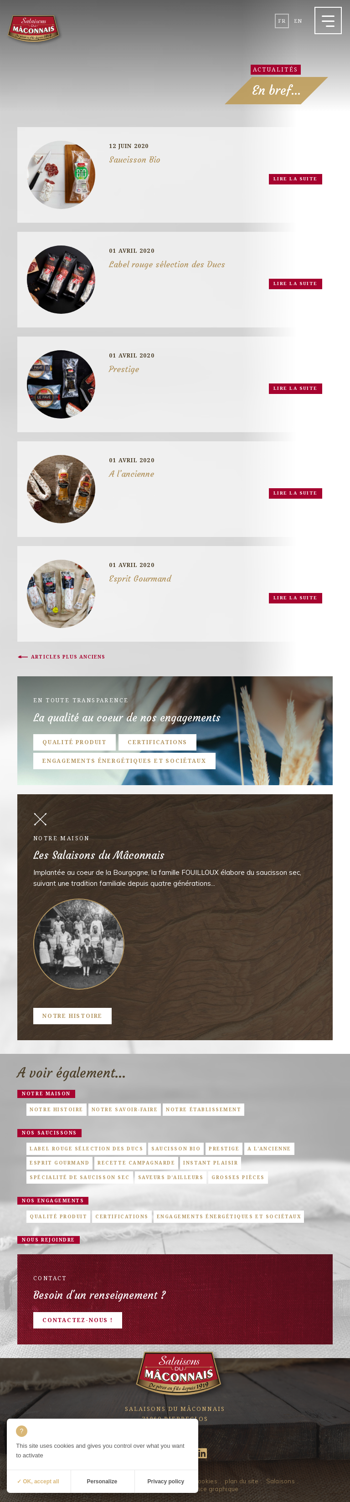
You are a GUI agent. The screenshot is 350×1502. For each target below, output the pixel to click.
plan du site (241, 1481)
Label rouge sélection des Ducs (86, 1148)
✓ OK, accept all (38, 1481)
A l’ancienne (269, 1148)
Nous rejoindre (48, 1239)
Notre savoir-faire (125, 1109)
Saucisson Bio (176, 1148)
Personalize (102, 1481)
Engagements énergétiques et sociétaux (124, 761)
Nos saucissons (49, 1132)
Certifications (157, 742)
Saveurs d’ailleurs (171, 1177)
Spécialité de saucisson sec (79, 1177)
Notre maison (46, 1093)
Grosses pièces (237, 1177)
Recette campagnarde (136, 1163)
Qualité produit (74, 742)
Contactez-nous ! (77, 1320)
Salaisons (280, 1481)
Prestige (224, 1148)
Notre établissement (203, 1109)
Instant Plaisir (210, 1163)
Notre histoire (72, 1016)
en (298, 20)
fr (282, 20)
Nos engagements (53, 1200)
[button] (328, 20)
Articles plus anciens (68, 657)
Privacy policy (165, 1481)
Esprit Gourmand (59, 1163)
